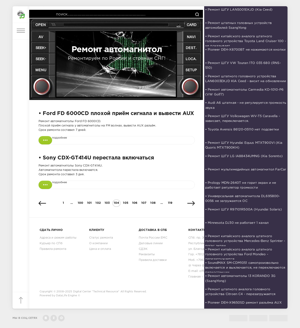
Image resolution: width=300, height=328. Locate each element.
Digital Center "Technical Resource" (96, 291)
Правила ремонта (53, 249)
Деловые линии (151, 243)
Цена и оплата (100, 249)
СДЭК (143, 249)
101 (89, 203)
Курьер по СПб (51, 243)
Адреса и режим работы (58, 238)
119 (170, 203)
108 (153, 203)
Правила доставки (153, 260)
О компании (98, 243)
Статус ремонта (101, 238)
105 (125, 203)
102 (98, 203)
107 (144, 203)
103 (107, 203)
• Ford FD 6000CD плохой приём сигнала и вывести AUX (116, 113)
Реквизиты (147, 254)
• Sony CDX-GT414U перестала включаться (96, 158)
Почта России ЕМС (153, 238)
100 (80, 203)
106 (135, 203)
